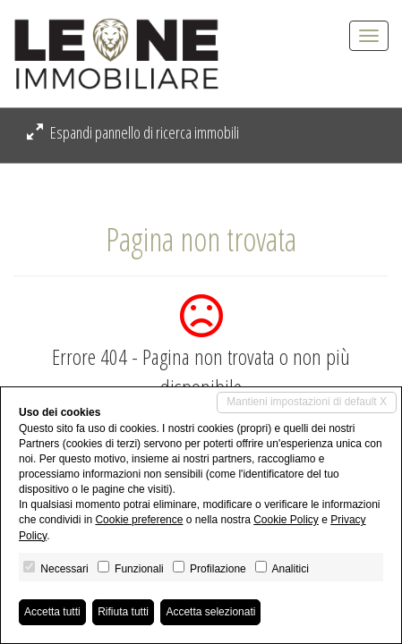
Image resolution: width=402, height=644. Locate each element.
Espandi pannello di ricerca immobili (133, 132)
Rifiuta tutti (123, 612)
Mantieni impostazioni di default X (307, 401)
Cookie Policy (286, 519)
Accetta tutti (52, 612)
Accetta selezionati (210, 612)
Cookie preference (139, 519)
